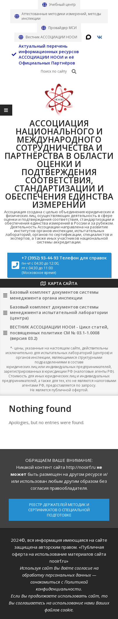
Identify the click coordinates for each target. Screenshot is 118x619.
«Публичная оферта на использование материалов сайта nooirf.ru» (59, 554)
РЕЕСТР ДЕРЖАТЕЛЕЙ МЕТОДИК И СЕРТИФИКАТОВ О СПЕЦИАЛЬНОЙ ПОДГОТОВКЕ (59, 510)
